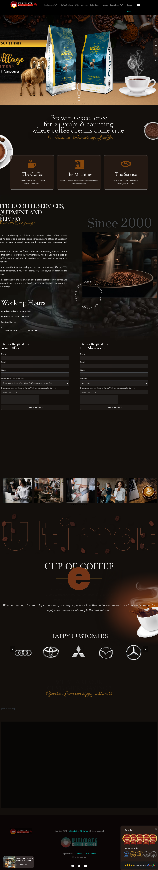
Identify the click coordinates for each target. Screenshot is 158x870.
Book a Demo (117, 5)
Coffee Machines (67, 5)
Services (104, 5)
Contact (129, 5)
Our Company (51, 5)
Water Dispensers (81, 5)
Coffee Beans (94, 5)
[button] (73, 103)
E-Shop (129, 11)
